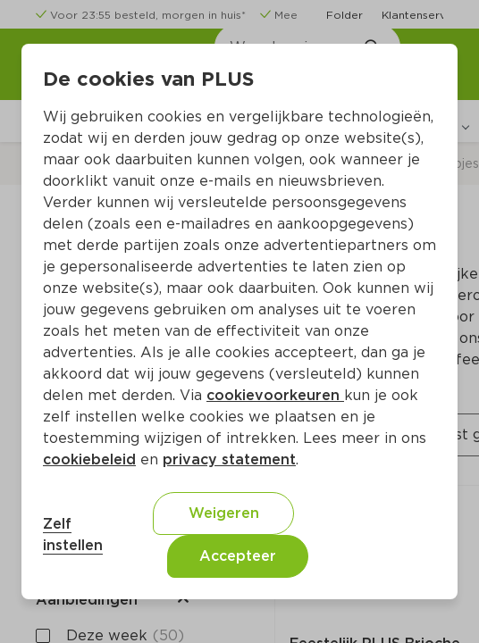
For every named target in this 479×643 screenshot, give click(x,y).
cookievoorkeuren (275, 395)
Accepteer (237, 555)
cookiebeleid (89, 459)
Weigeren (224, 513)
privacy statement (229, 459)
